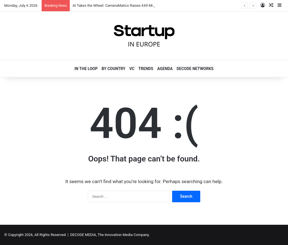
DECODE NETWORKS (195, 68)
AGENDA (165, 68)
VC (131, 68)
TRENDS (145, 68)
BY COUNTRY (113, 68)
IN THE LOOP (86, 68)
